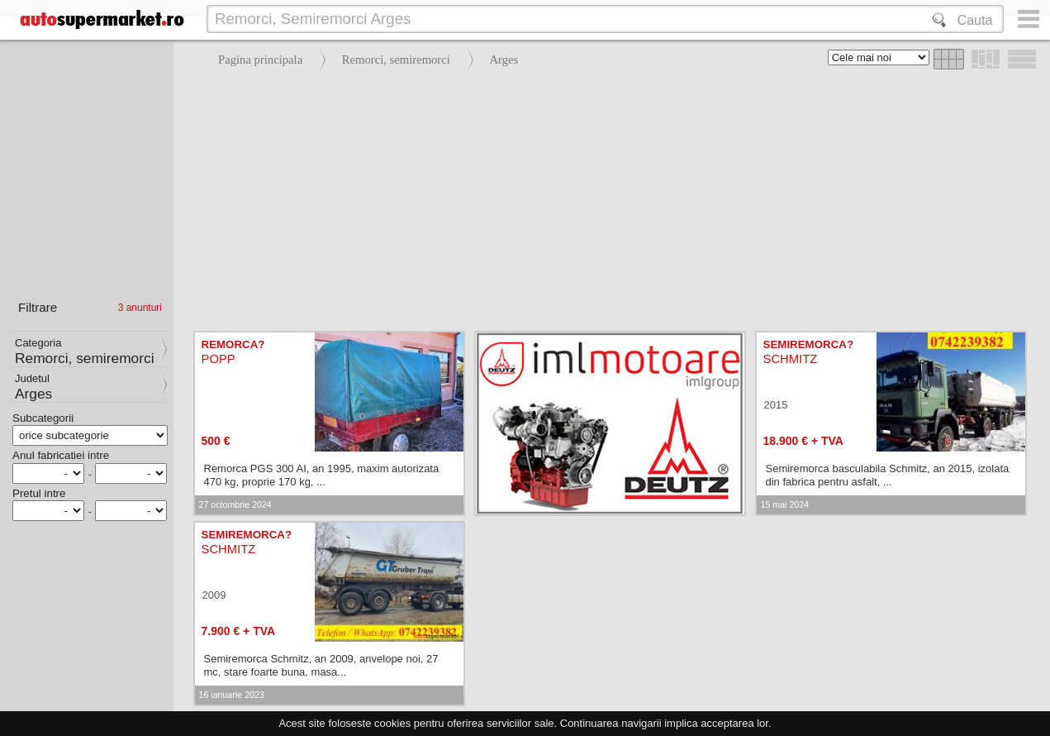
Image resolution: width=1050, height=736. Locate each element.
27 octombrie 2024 (235, 504)
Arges (503, 59)
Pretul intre (38, 493)
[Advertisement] (607, 198)
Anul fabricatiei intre (60, 455)
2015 (776, 405)
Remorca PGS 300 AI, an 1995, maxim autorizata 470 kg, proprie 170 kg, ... (321, 475)
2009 (214, 595)
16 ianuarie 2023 (231, 695)
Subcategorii (43, 418)
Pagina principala (260, 59)
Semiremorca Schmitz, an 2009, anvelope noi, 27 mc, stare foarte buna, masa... (321, 665)
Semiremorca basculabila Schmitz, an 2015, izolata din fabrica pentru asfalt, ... (888, 475)
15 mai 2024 (785, 504)
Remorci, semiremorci (396, 59)
